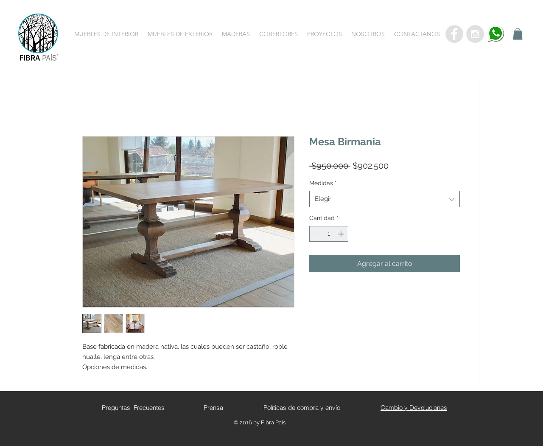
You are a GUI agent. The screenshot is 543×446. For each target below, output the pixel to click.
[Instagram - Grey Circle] (475, 34)
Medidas (323, 183)
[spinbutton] (328, 233)
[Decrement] (316, 233)
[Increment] (341, 233)
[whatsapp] (496, 34)
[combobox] (384, 199)
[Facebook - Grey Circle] (454, 34)
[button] (106, 34)
